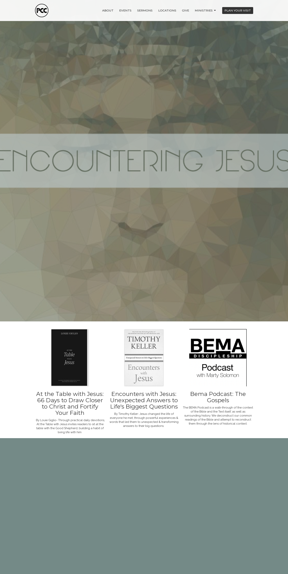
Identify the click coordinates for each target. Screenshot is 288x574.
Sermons (145, 10)
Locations (167, 10)
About (107, 10)
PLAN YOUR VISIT (237, 10)
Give (185, 10)
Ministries (205, 10)
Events (125, 10)
